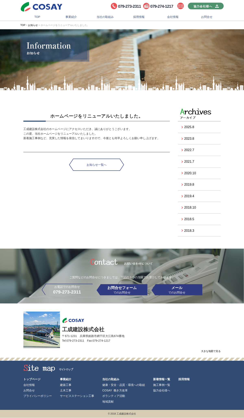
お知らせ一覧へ (97, 165)
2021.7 (189, 162)
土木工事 (65, 390)
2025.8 (189, 128)
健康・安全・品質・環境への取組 (123, 385)
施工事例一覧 (161, 385)
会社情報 (173, 17)
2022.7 (189, 151)
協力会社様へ (161, 390)
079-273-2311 (129, 6)
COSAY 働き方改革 (115, 390)
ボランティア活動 (113, 396)
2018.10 (190, 208)
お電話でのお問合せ (63, 291)
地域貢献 (108, 401)
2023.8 (189, 139)
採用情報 (139, 17)
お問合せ (206, 17)
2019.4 (189, 196)
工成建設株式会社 (41, 7)
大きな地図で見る (211, 353)
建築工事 (65, 385)
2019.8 (189, 185)
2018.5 (189, 219)
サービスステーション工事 (77, 396)
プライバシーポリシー (37, 396)
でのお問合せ (122, 290)
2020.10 (190, 173)
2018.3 (189, 231)
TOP (37, 17)
